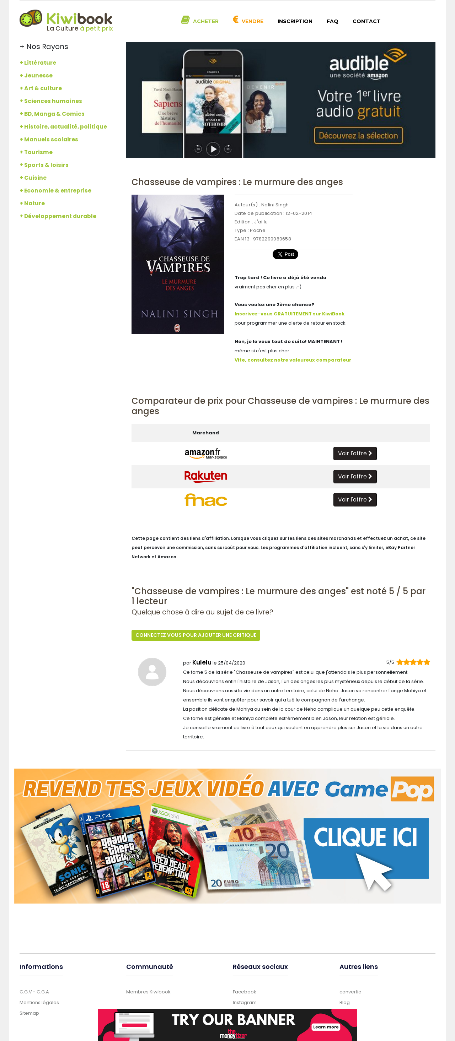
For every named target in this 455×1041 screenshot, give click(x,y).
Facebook (244, 991)
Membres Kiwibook (148, 991)
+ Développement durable (58, 216)
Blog (344, 1002)
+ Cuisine (33, 177)
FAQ (332, 21)
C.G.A (43, 991)
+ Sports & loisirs (44, 165)
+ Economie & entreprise (55, 190)
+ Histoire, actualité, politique (63, 126)
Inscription (295, 21)
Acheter (206, 21)
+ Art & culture (41, 88)
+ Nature (32, 203)
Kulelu (202, 662)
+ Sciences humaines (51, 101)
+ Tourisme (36, 152)
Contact (367, 21)
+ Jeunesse (36, 75)
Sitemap (29, 1012)
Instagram (245, 1002)
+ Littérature (38, 62)
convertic (350, 991)
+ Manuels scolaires (49, 139)
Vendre (252, 21)
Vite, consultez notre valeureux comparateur (293, 360)
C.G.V (26, 991)
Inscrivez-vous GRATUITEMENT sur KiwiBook (289, 313)
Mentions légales (39, 1002)
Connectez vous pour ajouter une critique (195, 635)
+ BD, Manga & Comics (52, 114)
